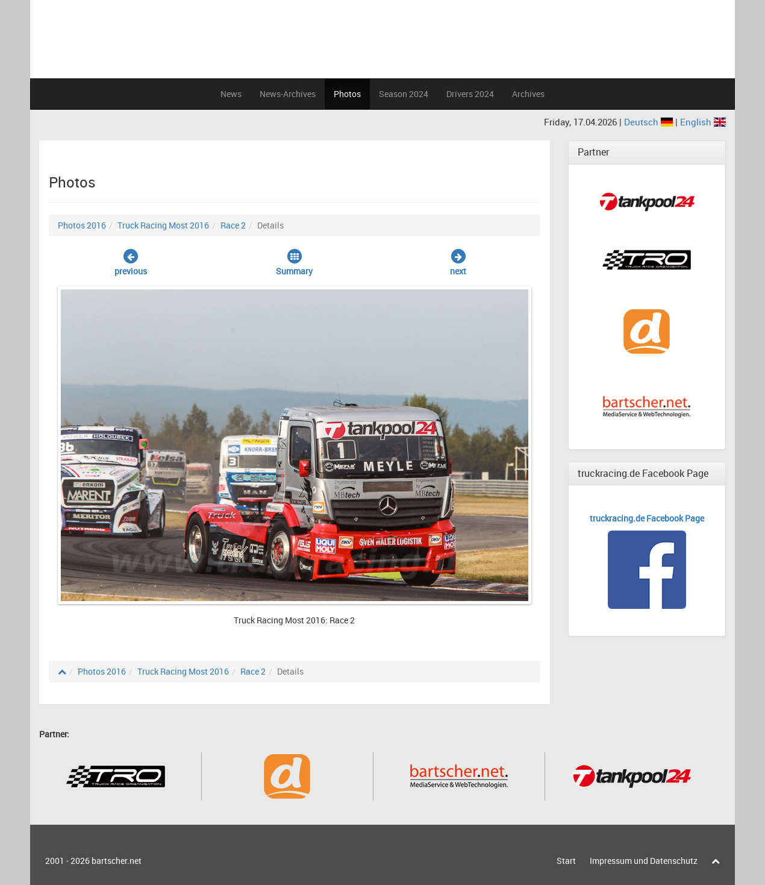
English (703, 122)
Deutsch (649, 122)
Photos (347, 93)
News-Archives (288, 93)
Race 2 (233, 225)
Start (566, 860)
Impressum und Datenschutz (644, 860)
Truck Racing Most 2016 (163, 225)
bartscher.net (117, 860)
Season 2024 (403, 93)
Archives (528, 93)
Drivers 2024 (470, 93)
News (231, 93)
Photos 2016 (82, 225)
